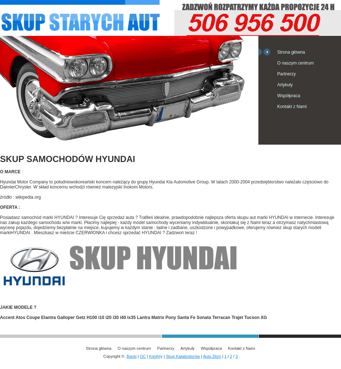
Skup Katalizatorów (183, 356)
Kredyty (155, 356)
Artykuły (285, 84)
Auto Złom (212, 356)
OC (143, 356)
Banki (131, 356)
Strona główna (291, 52)
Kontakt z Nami (292, 106)
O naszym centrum (295, 63)
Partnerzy (286, 73)
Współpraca (288, 95)
